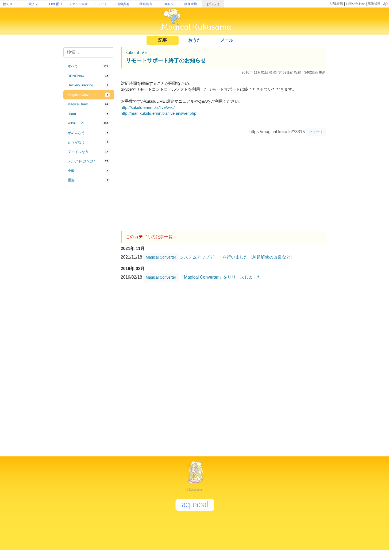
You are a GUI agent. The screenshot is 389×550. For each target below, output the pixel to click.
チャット (100, 4)
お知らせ (213, 4)
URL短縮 (336, 4)
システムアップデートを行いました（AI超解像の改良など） (237, 257)
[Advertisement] (88, 273)
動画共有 (145, 4)
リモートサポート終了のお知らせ (166, 60)
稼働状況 (374, 4)
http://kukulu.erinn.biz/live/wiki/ (148, 107)
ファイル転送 (78, 4)
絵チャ (33, 4)
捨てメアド (11, 4)
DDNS (168, 4)
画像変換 (190, 4)
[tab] (88, 66)
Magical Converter (161, 257)
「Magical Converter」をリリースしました (220, 277)
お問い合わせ (355, 4)
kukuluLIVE (136, 52)
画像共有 (123, 4)
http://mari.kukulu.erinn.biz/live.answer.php (159, 113)
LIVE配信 (56, 4)
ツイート (316, 132)
